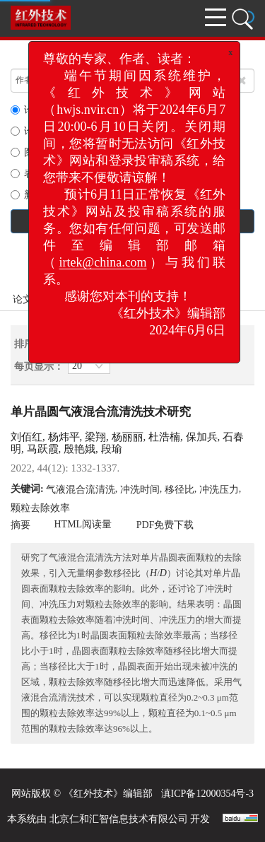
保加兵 (202, 437)
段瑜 (111, 449)
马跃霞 (43, 449)
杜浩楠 (164, 437)
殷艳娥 (79, 449)
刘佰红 (26, 437)
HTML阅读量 (83, 524)
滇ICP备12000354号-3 (207, 793)
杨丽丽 (127, 437)
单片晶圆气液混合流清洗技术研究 (101, 412)
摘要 (20, 525)
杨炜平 (64, 437)
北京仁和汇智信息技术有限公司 (118, 819)
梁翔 (95, 437)
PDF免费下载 (165, 525)
